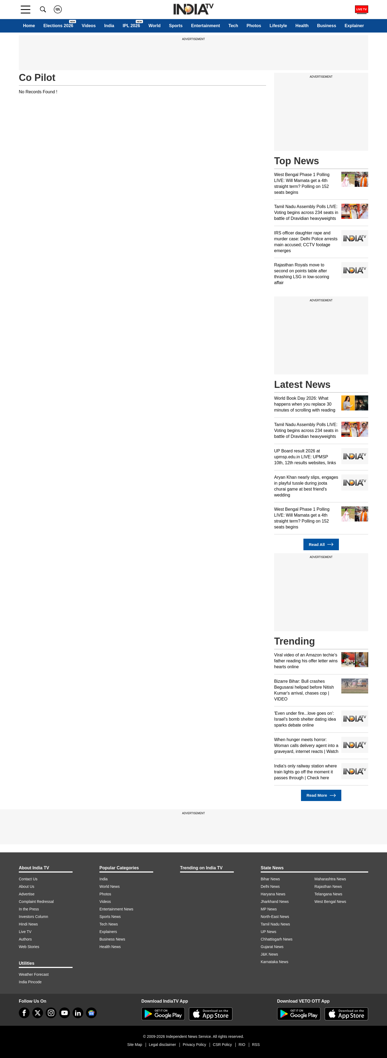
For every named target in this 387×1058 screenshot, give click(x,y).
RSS (256, 1044)
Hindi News (28, 924)
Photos (253, 25)
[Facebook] (24, 1012)
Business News (112, 939)
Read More (321, 795)
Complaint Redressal (36, 901)
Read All (321, 544)
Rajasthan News (328, 886)
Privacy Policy (194, 1044)
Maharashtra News (330, 879)
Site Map (134, 1044)
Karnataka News (274, 962)
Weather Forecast (34, 974)
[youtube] (64, 1012)
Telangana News (328, 894)
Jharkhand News (275, 901)
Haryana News (273, 894)
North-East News (275, 916)
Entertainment (205, 25)
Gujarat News (272, 947)
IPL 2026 (131, 25)
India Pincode (30, 982)
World (154, 25)
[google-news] (91, 1012)
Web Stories (29, 947)
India (109, 25)
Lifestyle (278, 25)
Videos (89, 25)
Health (302, 25)
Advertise (26, 894)
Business (326, 25)
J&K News (269, 954)
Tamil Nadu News (275, 924)
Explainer (354, 25)
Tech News (108, 924)
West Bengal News (330, 901)
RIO (242, 1044)
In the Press (29, 909)
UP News (268, 932)
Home (29, 25)
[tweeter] (37, 1012)
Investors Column (33, 916)
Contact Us (28, 879)
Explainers (108, 932)
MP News (269, 909)
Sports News (110, 916)
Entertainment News (116, 909)
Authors (25, 939)
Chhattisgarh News (276, 939)
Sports (176, 25)
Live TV (25, 932)
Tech (233, 25)
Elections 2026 (58, 25)
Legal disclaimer (162, 1044)
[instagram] (51, 1012)
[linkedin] (78, 1012)
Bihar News (270, 879)
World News (109, 886)
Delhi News (270, 886)
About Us (26, 886)
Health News (110, 947)
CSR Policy (222, 1044)
